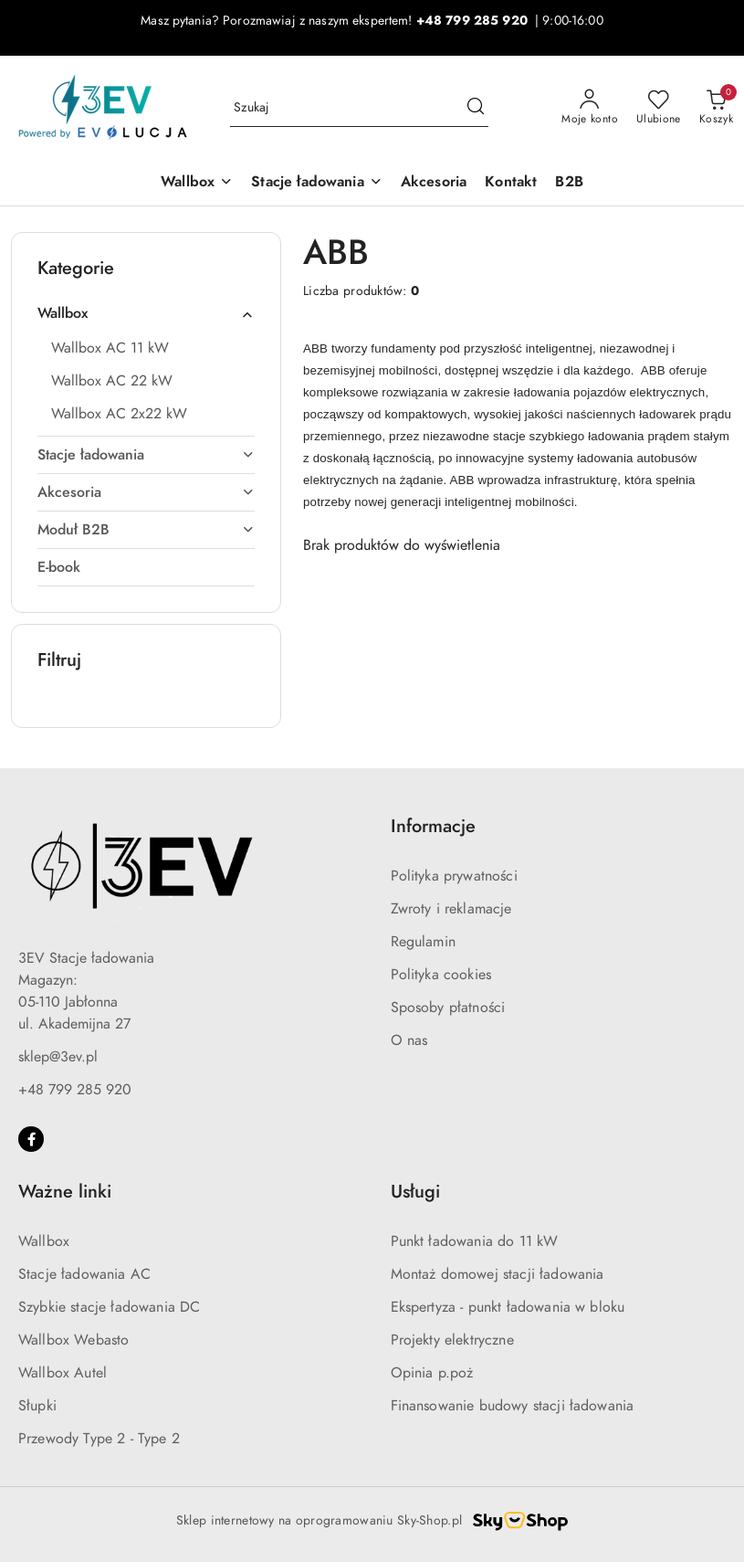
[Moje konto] (589, 108)
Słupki (37, 1406)
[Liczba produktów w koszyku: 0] (716, 108)
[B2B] (568, 183)
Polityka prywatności (454, 876)
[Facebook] (31, 1139)
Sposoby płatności (448, 1007)
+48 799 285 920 (74, 1090)
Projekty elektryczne (452, 1340)
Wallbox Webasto (73, 1340)
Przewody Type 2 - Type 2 (99, 1439)
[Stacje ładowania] (316, 183)
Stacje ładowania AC (84, 1274)
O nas (409, 1040)
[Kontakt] (511, 183)
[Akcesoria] (433, 183)
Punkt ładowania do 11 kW (475, 1241)
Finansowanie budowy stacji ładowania (512, 1406)
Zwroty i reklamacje (451, 909)
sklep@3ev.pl (58, 1057)
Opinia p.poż (432, 1373)
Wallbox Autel (62, 1373)
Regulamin (423, 942)
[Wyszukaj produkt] (359, 108)
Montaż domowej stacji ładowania (497, 1274)
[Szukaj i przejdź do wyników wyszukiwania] (475, 107)
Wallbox (43, 1241)
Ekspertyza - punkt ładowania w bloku (508, 1307)
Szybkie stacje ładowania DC (109, 1307)
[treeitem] (146, 313)
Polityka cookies (441, 975)
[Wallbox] (197, 183)
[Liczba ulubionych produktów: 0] (658, 108)
